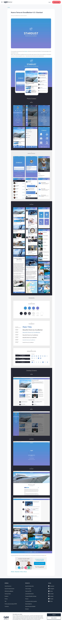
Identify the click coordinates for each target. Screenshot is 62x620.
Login (49, 2)
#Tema (21, 571)
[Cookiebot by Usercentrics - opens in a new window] (6, 618)
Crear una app (28, 588)
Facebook (51, 586)
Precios (26, 598)
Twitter (50, 591)
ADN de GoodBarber (9, 591)
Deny (54, 613)
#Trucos (25, 571)
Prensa (6, 598)
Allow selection (54, 610)
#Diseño (12, 571)
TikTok (50, 601)
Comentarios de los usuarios (31, 601)
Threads (50, 598)
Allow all (53, 607)
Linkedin (50, 596)
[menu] (2, 2)
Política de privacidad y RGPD (11, 603)
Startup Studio (8, 593)
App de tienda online (29, 586)
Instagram (51, 588)
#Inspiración (17, 571)
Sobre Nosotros (8, 586)
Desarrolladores (28, 603)
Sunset (26, 51)
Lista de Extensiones (29, 593)
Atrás (9, 7)
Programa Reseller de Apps (30, 596)
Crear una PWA (28, 591)
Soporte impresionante (9, 588)
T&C (5, 601)
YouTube (50, 593)
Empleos (6, 596)
